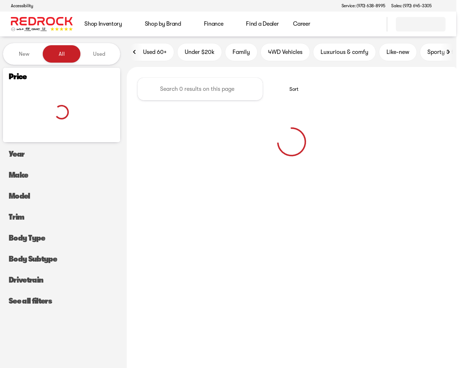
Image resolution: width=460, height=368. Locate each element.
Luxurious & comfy (344, 54)
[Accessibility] (19, 5)
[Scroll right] (448, 54)
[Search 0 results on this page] (200, 91)
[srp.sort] (290, 91)
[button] (447, 5)
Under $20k (199, 54)
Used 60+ (150, 54)
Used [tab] (99, 54)
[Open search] (372, 24)
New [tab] (24, 54)
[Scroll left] (135, 54)
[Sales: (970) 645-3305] (411, 5)
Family (241, 54)
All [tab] (62, 54)
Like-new (397, 54)
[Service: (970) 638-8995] (363, 5)
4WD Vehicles (285, 54)
